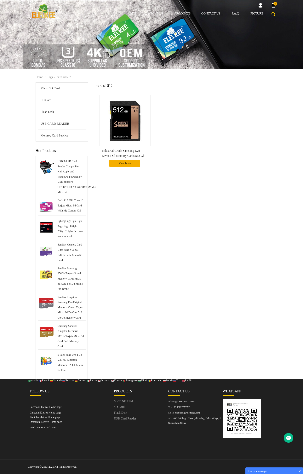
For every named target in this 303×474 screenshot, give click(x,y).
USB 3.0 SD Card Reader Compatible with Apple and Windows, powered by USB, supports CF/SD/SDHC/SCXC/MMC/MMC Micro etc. (71, 177)
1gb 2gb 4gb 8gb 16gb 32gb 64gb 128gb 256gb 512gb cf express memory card (70, 229)
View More (125, 163)
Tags (50, 77)
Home (132, 13)
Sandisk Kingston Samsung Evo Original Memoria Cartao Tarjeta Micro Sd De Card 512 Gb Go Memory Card (70, 307)
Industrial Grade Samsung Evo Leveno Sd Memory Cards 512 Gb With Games (123, 155)
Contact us (210, 13)
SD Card (46, 100)
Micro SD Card (50, 88)
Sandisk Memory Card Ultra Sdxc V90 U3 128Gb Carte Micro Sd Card (70, 252)
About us (155, 13)
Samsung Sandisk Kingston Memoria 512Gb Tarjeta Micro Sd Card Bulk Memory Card (71, 336)
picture (256, 13)
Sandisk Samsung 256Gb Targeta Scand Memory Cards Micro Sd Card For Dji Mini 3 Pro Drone (70, 278)
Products (182, 13)
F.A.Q (235, 13)
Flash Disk (47, 111)
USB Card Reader (125, 418)
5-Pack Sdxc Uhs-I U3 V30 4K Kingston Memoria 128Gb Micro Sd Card (70, 362)
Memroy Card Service (54, 135)
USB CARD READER (55, 123)
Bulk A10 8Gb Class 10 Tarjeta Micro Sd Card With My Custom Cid (70, 205)
